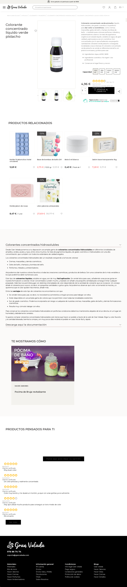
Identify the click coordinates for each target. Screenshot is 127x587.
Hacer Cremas (12, 575)
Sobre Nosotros (42, 580)
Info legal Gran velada (73, 567)
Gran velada (98, 567)
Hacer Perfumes (13, 577)
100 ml (79, 71)
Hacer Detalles (100, 577)
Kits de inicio (12, 570)
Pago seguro (70, 570)
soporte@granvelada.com (18, 555)
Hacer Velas (98, 572)
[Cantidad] (66, 88)
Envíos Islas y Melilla (44, 572)
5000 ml (108, 71)
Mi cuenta (40, 567)
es (121, 7)
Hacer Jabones (13, 572)
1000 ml (98, 71)
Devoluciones (41, 575)
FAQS (38, 577)
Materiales (11, 567)
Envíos (38, 570)
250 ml (88, 71)
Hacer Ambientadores (16, 580)
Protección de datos (73, 575)
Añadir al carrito (92, 89)
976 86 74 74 (14, 552)
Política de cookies (72, 577)
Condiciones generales (74, 572)
